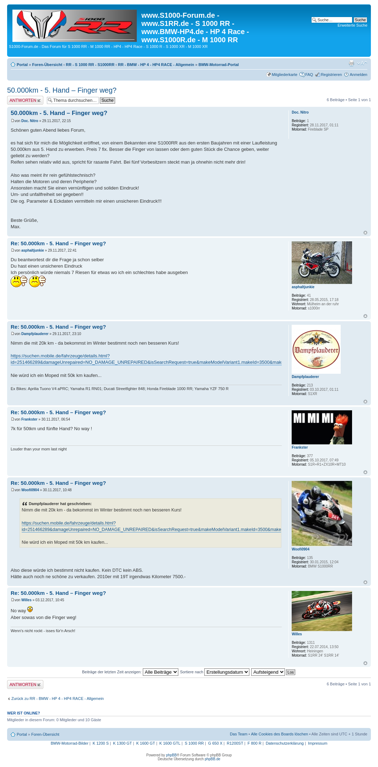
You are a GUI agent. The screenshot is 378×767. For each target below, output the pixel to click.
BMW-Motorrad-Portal (219, 64)
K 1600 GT (145, 743)
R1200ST (235, 743)
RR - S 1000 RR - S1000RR (90, 64)
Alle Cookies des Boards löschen (279, 734)
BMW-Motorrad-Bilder (69, 743)
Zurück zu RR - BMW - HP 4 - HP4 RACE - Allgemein (57, 698)
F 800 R (254, 743)
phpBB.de (212, 759)
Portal (22, 64)
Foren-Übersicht (47, 64)
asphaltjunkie (32, 250)
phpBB (171, 755)
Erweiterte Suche (352, 25)
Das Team (238, 734)
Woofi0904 (30, 490)
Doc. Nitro (29, 121)
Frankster (29, 419)
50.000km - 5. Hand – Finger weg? (62, 90)
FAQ (309, 74)
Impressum (317, 743)
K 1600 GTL (170, 743)
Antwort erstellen (25, 100)
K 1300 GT (122, 743)
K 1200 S (101, 743)
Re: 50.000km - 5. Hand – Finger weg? (58, 243)
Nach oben (365, 233)
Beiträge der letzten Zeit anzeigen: (130, 672)
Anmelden (358, 74)
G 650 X (215, 743)
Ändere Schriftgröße (362, 63)
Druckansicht (351, 63)
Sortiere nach (214, 672)
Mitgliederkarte (284, 74)
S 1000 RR (194, 743)
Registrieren (331, 74)
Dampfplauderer (35, 334)
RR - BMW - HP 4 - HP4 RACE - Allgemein (156, 64)
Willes (26, 600)
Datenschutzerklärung (285, 743)
